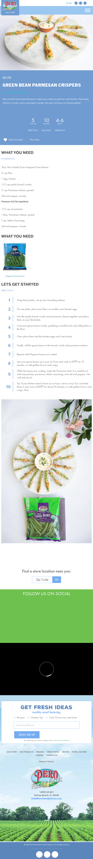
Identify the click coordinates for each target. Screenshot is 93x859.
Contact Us (51, 755)
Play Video (34, 139)
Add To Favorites (15, 139)
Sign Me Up (27, 735)
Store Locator (79, 752)
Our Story (12, 752)
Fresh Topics (53, 752)
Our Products (26, 752)
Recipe (7, 78)
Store (69, 3)
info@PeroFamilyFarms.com (46, 798)
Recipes (65, 752)
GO (56, 579)
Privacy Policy (46, 761)
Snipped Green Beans (15, 275)
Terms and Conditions (61, 740)
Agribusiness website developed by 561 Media (46, 848)
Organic (40, 752)
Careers (39, 755)
